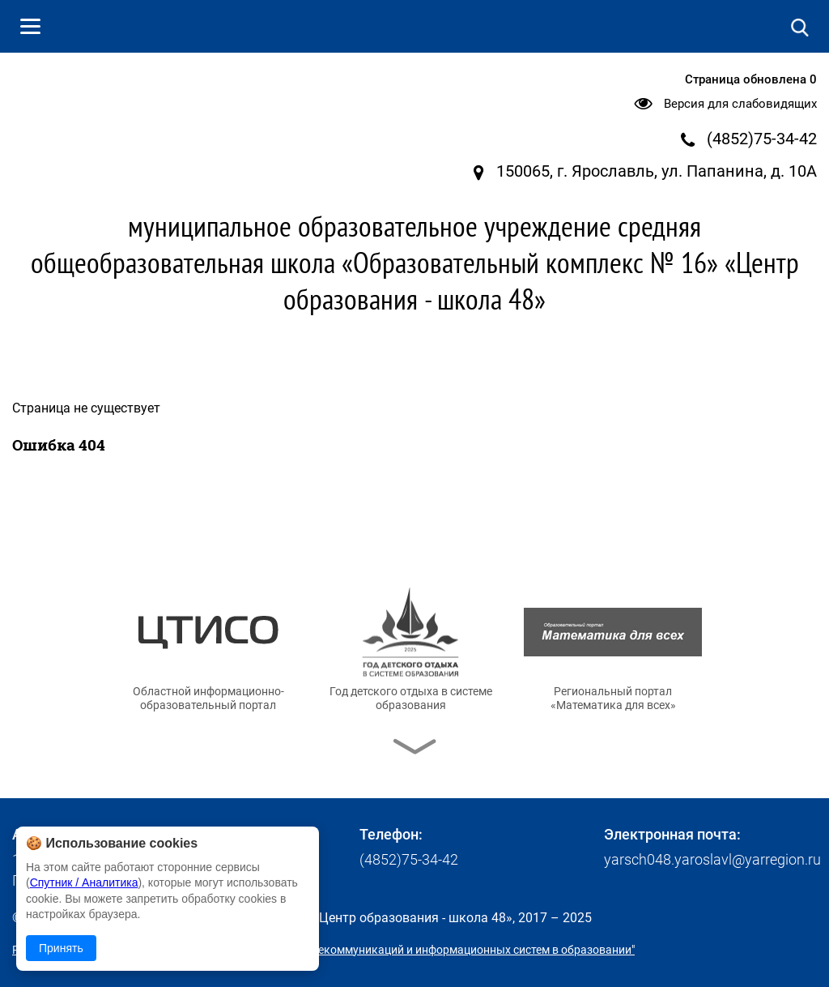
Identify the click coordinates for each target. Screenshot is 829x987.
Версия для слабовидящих (740, 103)
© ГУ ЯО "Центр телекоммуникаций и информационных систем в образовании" (426, 949)
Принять (61, 948)
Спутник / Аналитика (84, 882)
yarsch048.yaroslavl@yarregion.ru (712, 859)
